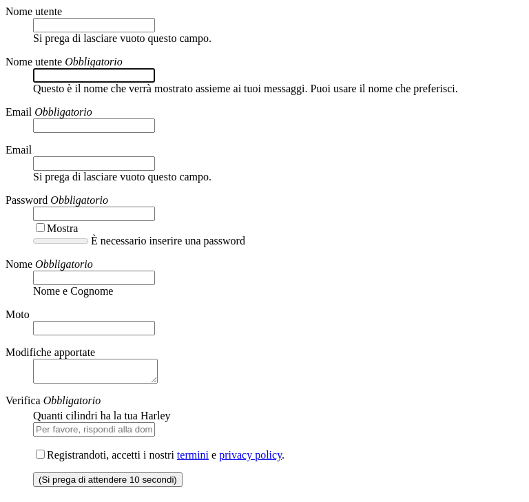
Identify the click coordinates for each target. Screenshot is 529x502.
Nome (19, 264)
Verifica (23, 404)
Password (27, 200)
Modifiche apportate (50, 352)
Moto (18, 314)
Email (19, 112)
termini (193, 459)
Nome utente (34, 11)
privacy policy (250, 459)
